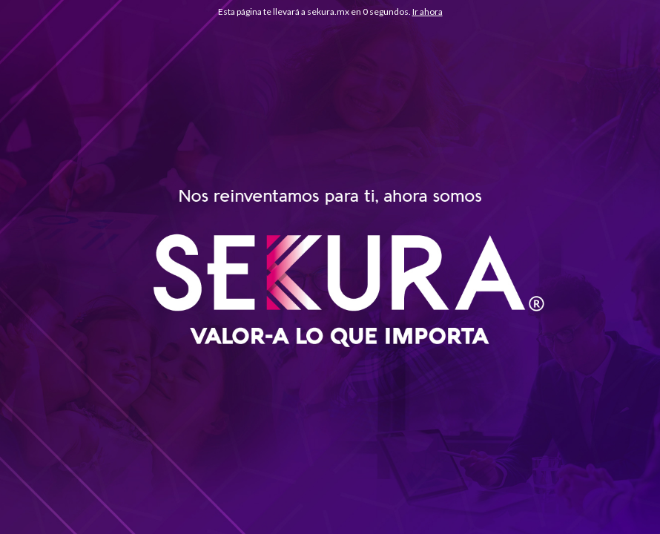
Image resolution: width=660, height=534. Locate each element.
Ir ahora (427, 11)
